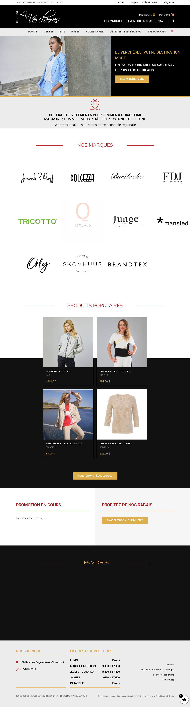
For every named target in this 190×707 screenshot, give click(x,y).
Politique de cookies (106, 696)
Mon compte (145, 15)
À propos (133, 2)
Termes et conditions (163, 674)
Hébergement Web (68, 696)
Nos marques (156, 31)
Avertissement (149, 696)
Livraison (169, 664)
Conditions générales (165, 696)
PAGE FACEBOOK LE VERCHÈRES (125, 520)
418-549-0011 (29, 669)
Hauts (32, 31)
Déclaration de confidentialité (129, 696)
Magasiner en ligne (132, 79)
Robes (75, 31)
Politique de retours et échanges (157, 669)
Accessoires (94, 31)
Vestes (49, 31)
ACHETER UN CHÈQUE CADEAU (95, 476)
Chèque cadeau (150, 2)
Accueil (121, 2)
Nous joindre (168, 2)
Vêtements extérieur (125, 31)
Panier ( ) (164, 15)
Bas (62, 31)
